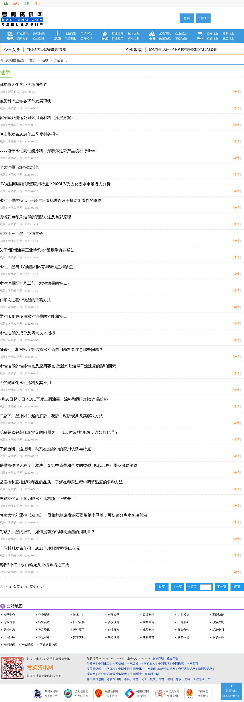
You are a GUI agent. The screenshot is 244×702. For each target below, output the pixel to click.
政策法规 (165, 38)
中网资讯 (136, 668)
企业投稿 (183, 614)
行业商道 (70, 33)
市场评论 (86, 33)
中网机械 (118, 663)
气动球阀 (9, 644)
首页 (32, 60)
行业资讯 (23, 33)
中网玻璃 (164, 663)
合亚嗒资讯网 (187, 668)
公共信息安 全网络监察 (81, 693)
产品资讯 (70, 38)
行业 (5, 3)
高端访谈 (39, 33)
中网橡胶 (178, 663)
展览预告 (113, 637)
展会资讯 (165, 33)
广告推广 (203, 18)
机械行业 (212, 38)
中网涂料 (122, 674)
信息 (16, 3)
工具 (27, 3)
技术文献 (133, 33)
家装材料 (148, 614)
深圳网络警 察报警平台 (51, 693)
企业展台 (181, 33)
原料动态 (23, 38)
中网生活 (124, 668)
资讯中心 (9, 614)
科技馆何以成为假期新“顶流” (47, 49)
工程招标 (86, 38)
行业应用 (117, 38)
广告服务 (183, 622)
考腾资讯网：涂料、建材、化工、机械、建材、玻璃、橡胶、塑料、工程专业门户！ (160, 679)
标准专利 (133, 38)
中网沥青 (136, 674)
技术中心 (79, 614)
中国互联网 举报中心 (142, 693)
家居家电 (148, 622)
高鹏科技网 (152, 674)
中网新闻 (150, 668)
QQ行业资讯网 (166, 668)
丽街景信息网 (95, 679)
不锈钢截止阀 (48, 644)
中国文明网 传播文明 (172, 693)
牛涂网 (91, 663)
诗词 (37, 3)
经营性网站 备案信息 (111, 693)
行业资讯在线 (106, 674)
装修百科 (218, 637)
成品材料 (148, 629)
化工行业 (228, 38)
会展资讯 (113, 614)
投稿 (187, 18)
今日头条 (12, 49)
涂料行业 (228, 33)
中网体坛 (109, 668)
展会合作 (183, 629)
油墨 (45, 60)
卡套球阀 (27, 644)
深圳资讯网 (205, 668)
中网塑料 (192, 663)
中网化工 (104, 663)
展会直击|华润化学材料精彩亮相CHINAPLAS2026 (183, 49)
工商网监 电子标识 (203, 693)
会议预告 (113, 622)
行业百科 (117, 33)
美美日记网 (94, 668)
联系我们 (183, 637)
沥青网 (91, 674)
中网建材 (132, 663)
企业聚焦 (39, 38)
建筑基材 (148, 637)
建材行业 (212, 33)
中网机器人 (148, 663)
